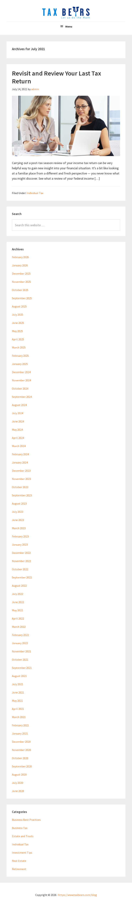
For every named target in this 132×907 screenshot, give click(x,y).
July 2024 (17, 413)
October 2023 (20, 487)
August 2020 (19, 774)
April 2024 (18, 438)
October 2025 (20, 290)
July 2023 (17, 511)
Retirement (19, 869)
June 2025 (18, 323)
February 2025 (20, 355)
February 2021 (20, 725)
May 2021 (17, 700)
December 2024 (21, 372)
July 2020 (17, 783)
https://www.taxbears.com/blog (77, 895)
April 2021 (18, 709)
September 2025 (22, 298)
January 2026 (20, 265)
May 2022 (17, 610)
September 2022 (22, 577)
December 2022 (21, 553)
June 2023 (18, 520)
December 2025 (21, 273)
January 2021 (20, 733)
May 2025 (17, 331)
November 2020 (21, 750)
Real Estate (19, 861)
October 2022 (20, 569)
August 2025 (19, 306)
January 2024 (20, 462)
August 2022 (19, 585)
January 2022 (20, 643)
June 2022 (18, 602)
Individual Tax (35, 193)
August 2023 (19, 503)
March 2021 (19, 717)
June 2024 (18, 421)
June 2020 (18, 791)
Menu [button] (68, 26)
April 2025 (18, 339)
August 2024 (19, 405)
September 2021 (22, 668)
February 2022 (20, 635)
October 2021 (20, 659)
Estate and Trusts (22, 836)
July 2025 (17, 314)
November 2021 (21, 651)
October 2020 (20, 758)
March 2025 (19, 347)
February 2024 (20, 454)
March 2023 (19, 528)
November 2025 (21, 282)
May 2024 (17, 429)
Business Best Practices (26, 819)
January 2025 (20, 364)
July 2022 (17, 594)
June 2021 (18, 692)
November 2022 (21, 561)
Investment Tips (22, 852)
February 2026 (20, 257)
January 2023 (20, 544)
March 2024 (19, 446)
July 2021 (17, 684)
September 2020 (22, 766)
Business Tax (19, 828)
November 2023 (21, 479)
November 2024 (21, 380)
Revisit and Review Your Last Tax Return (56, 77)
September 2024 (22, 397)
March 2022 (19, 626)
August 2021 (19, 676)
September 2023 (22, 495)
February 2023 (20, 536)
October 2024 (20, 388)
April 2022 (18, 618)
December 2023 (21, 470)
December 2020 (21, 741)
